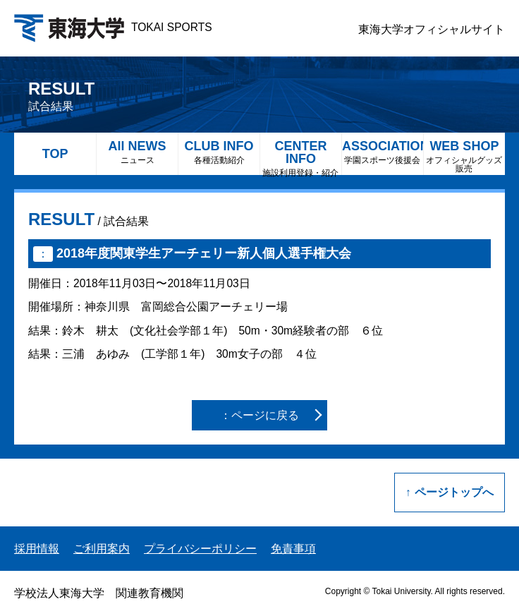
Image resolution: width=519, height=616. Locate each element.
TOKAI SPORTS (113, 27)
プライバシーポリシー (200, 549)
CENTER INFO (300, 157)
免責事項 (293, 549)
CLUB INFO (219, 152)
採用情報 (36, 549)
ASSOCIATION (382, 152)
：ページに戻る (259, 415)
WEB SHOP (464, 156)
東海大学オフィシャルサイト (431, 29)
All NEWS (137, 152)
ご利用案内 (101, 549)
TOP (55, 154)
